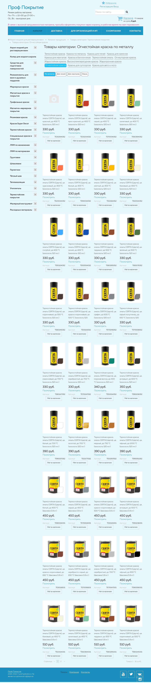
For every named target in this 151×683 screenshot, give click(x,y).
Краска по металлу (76, 54)
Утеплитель (15, 188)
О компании (113, 31)
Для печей (61, 74)
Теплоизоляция (17, 182)
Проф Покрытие (14, 671)
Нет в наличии (53, 141)
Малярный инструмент (21, 204)
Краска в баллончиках (79, 57)
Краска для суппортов (79, 65)
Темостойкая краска (55, 54)
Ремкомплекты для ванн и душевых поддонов (19, 78)
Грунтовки (15, 157)
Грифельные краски (19, 102)
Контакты (135, 31)
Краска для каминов (117, 54)
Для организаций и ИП (84, 31)
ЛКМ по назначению (20, 145)
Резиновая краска (18, 117)
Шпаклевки (15, 164)
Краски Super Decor (19, 124)
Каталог (37, 31)
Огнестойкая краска (55, 65)
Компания (74, 672)
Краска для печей (96, 54)
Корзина (128, 18)
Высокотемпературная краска (82, 61)
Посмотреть (49, 133)
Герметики (15, 170)
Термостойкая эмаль (102, 57)
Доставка (56, 31)
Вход (115, 6)
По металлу (50, 74)
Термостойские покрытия (17, 196)
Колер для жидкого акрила (23, 57)
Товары (63, 672)
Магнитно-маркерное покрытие (20, 109)
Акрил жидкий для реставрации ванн (19, 49)
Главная (19, 31)
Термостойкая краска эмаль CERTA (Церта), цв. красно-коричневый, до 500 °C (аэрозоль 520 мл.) (79, 314)
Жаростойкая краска (55, 61)
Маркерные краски (19, 87)
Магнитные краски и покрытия (20, 94)
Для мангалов (74, 74)
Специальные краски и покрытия (21, 137)
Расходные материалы (21, 210)
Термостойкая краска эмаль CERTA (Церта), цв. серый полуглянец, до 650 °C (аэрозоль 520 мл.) (131, 314)
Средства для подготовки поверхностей (17, 66)
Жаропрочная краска (110, 61)
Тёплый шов (16, 176)
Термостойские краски (20, 130)
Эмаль (84, 74)
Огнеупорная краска (125, 57)
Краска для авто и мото (104, 65)
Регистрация (106, 6)
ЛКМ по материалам (20, 151)
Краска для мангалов (55, 57)
